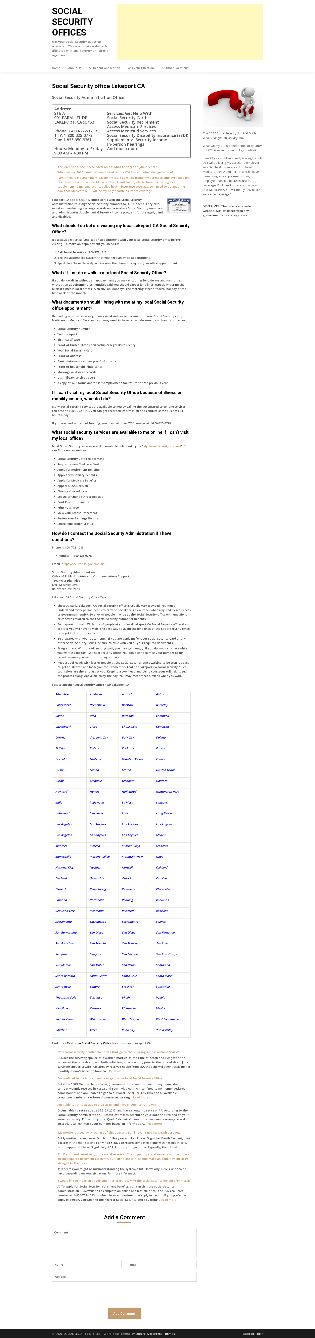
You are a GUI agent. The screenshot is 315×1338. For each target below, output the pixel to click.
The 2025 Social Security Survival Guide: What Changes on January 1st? (107, 167)
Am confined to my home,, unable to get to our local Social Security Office (109, 1078)
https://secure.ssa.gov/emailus (82, 564)
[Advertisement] (190, 32)
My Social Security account (162, 446)
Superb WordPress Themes (155, 1334)
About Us (74, 68)
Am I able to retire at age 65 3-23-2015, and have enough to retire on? (106, 1104)
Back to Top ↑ (253, 1334)
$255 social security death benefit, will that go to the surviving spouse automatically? (118, 1052)
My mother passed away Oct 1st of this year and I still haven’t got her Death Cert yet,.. (119, 1132)
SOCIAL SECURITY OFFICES (72, 22)
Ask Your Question (141, 68)
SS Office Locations (175, 68)
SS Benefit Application (104, 68)
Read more (116, 1071)
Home (56, 68)
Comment (124, 1243)
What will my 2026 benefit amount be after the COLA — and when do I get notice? (115, 172)
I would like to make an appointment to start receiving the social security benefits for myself (123, 1181)
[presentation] (82, 1294)
